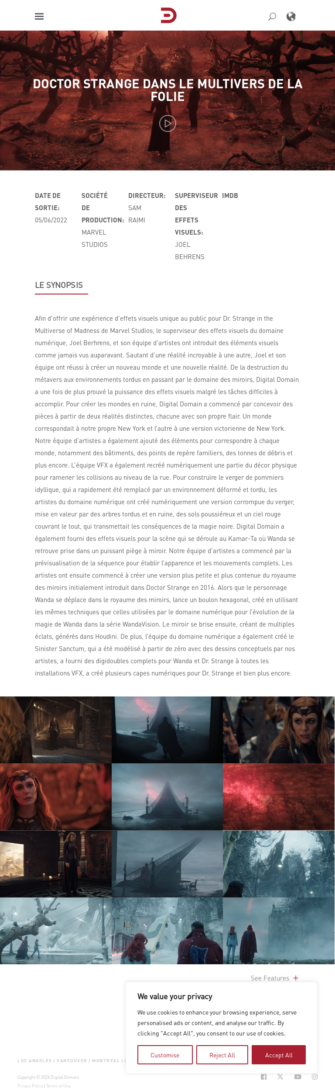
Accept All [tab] (279, 1055)
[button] (39, 16)
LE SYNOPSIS (59, 285)
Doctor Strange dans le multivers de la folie (168, 89)
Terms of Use (58, 1085)
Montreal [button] (106, 1060)
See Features (275, 977)
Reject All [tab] (222, 1055)
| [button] (54, 1060)
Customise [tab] (164, 1055)
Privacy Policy (30, 1085)
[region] (222, 1028)
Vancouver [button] (72, 1060)
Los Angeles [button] (34, 1060)
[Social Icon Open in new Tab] (264, 1076)
